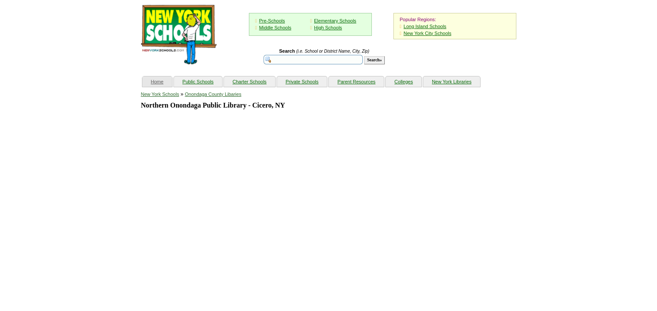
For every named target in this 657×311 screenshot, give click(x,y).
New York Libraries (452, 81)
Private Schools (302, 81)
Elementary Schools (335, 20)
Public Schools (198, 81)
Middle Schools (275, 27)
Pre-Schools (272, 20)
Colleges (403, 81)
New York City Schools (428, 33)
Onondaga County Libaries (213, 94)
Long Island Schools (425, 26)
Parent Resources (356, 81)
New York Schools (160, 94)
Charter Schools (250, 81)
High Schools (328, 27)
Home (161, 80)
